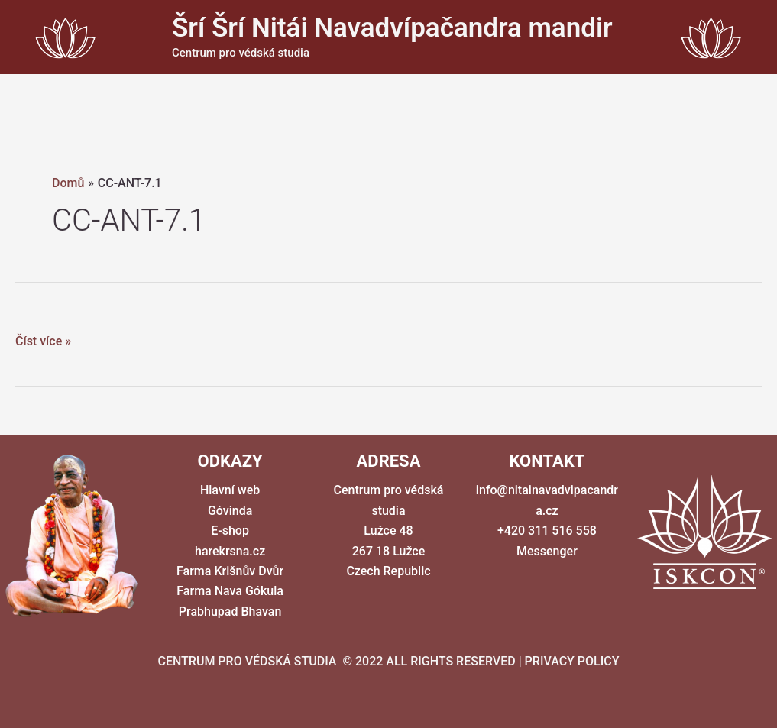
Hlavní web (230, 490)
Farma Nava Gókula (229, 591)
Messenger (547, 551)
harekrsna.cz (230, 551)
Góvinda (230, 510)
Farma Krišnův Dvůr (229, 571)
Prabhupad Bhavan (230, 611)
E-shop (230, 530)
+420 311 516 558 (547, 530)
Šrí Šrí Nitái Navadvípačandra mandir (392, 28)
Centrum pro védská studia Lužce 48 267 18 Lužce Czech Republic (389, 530)
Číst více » (43, 341)
